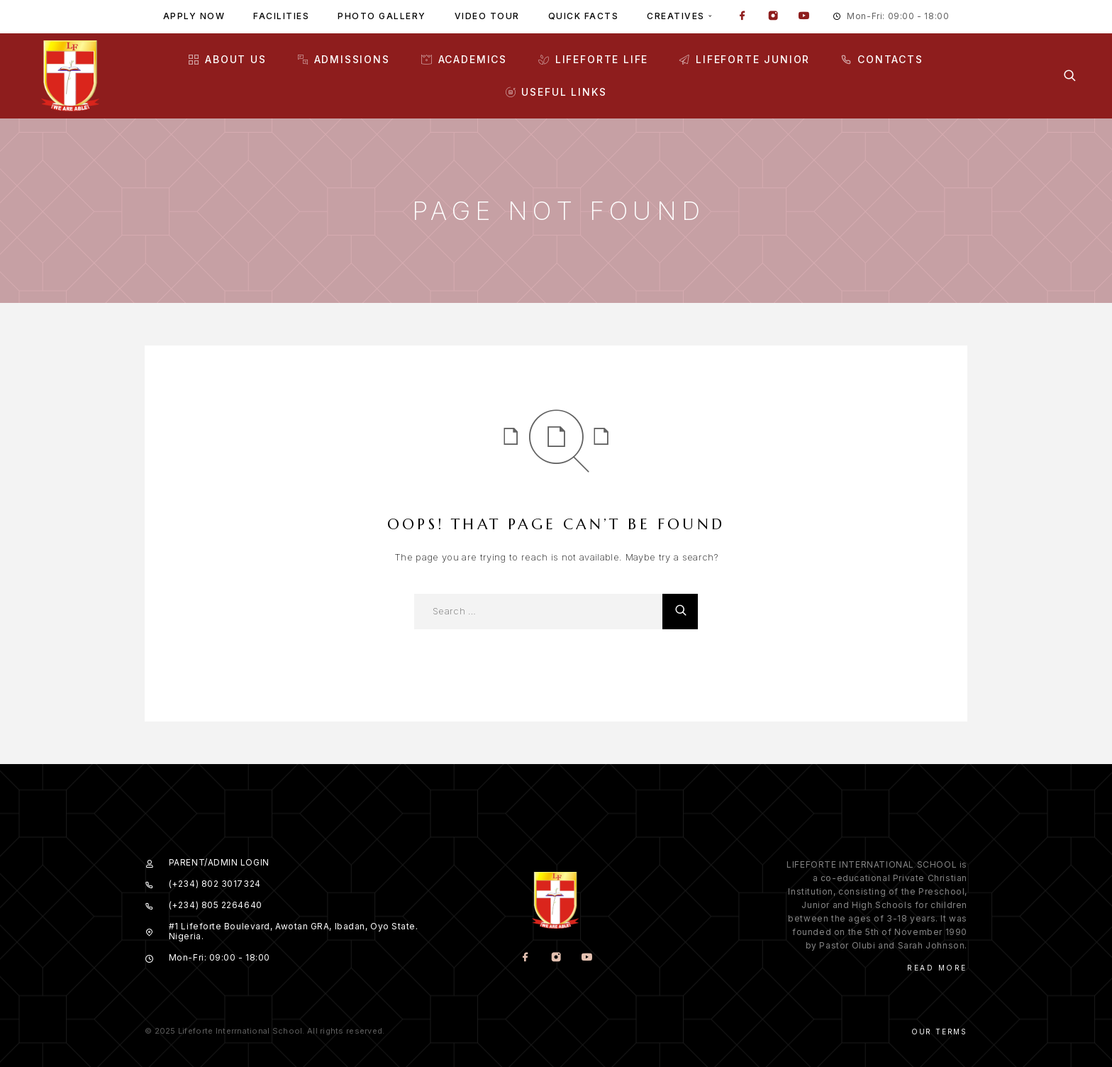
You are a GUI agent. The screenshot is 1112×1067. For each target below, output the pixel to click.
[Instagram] (773, 17)
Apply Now (194, 16)
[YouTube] (803, 17)
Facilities (281, 16)
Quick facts (583, 16)
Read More (937, 967)
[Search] (1069, 75)
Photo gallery (382, 16)
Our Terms (939, 1031)
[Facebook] (742, 17)
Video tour (487, 16)
